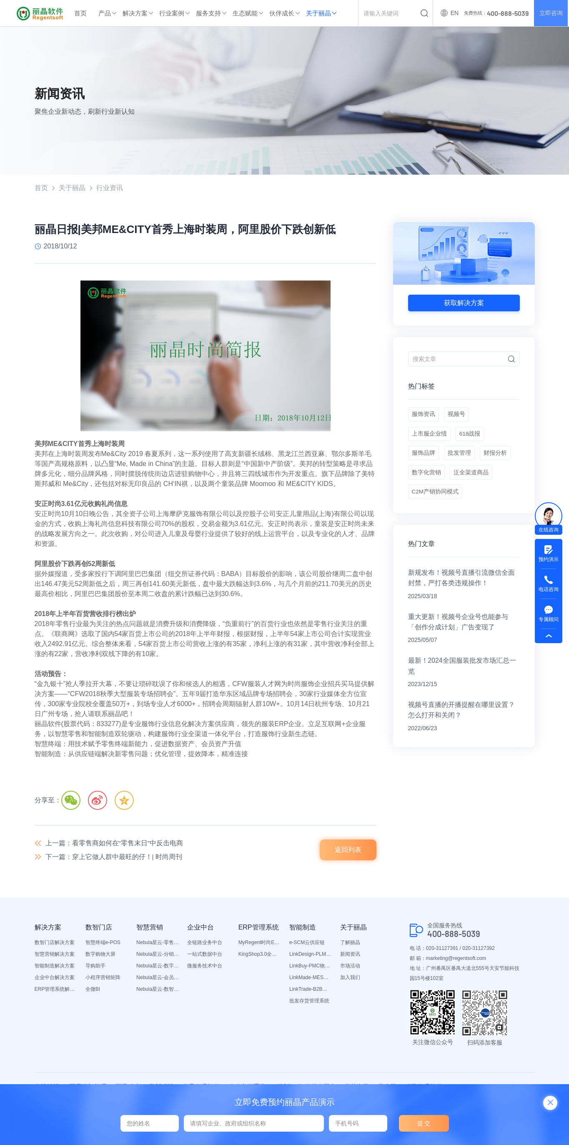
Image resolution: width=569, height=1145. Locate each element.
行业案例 (171, 13)
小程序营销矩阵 (102, 979)
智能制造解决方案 (55, 967)
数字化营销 (426, 478)
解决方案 (135, 13)
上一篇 (114, 843)
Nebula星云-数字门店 (157, 967)
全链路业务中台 (204, 944)
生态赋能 (245, 13)
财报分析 (497, 457)
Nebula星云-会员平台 (157, 979)
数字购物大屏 (100, 955)
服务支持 (208, 13)
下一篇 (114, 857)
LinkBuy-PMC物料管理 (310, 967)
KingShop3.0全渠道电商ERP (259, 955)
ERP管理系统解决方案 (56, 990)
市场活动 (350, 967)
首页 (80, 13)
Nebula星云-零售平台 (157, 944)
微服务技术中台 (204, 967)
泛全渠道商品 (471, 478)
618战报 (470, 436)
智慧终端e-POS (102, 944)
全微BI (92, 990)
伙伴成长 (281, 13)
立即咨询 (550, 13)
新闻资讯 (350, 955)
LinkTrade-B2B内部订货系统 (310, 990)
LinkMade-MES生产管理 (310, 979)
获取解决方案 (464, 302)
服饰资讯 (423, 415)
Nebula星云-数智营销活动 (157, 990)
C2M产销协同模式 (435, 499)
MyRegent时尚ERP (259, 944)
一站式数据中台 (204, 955)
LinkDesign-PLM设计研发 (310, 955)
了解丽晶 (350, 944)
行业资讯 (109, 187)
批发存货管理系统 (309, 1002)
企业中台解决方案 (55, 979)
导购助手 (95, 967)
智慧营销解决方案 (55, 955)
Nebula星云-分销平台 (157, 955)
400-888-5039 (453, 934)
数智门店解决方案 (55, 944)
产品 (104, 13)
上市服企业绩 (429, 436)
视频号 (457, 415)
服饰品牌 (423, 457)
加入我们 (350, 979)
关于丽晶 (318, 13)
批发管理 (460, 457)
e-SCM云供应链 (307, 944)
